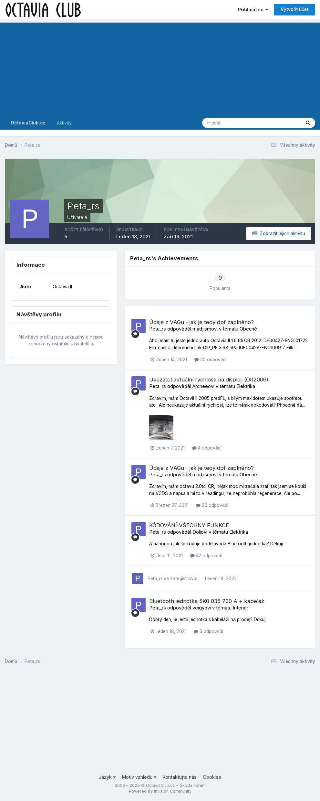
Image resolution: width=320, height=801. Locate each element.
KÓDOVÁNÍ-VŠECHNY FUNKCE (189, 525)
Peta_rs (157, 329)
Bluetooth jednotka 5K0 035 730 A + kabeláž (206, 601)
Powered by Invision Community (160, 791)
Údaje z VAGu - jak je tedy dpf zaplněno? (201, 322)
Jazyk (107, 777)
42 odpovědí (206, 555)
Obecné (248, 329)
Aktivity (64, 122)
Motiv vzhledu (139, 777)
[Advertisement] (160, 68)
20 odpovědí (210, 359)
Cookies (212, 777)
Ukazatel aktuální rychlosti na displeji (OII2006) (208, 379)
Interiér (240, 608)
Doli (196, 532)
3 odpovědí (208, 631)
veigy (198, 608)
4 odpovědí (207, 447)
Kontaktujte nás (179, 777)
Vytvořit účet (294, 9)
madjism (201, 329)
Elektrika (245, 386)
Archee (200, 386)
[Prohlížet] (228, 123)
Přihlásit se (253, 9)
